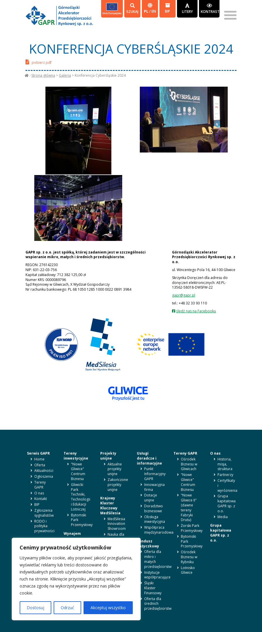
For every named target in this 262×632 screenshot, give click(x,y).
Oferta (39, 465)
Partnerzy (225, 474)
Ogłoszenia (43, 476)
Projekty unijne (108, 456)
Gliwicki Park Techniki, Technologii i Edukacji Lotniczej (80, 497)
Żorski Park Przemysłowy (192, 528)
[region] (76, 579)
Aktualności (43, 470)
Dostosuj (35, 607)
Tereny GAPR (40, 485)
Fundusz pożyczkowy (148, 544)
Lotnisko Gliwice (188, 570)
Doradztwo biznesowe (153, 508)
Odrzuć (67, 607)
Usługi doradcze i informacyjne (149, 458)
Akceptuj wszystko (108, 607)
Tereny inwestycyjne (76, 456)
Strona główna (43, 75)
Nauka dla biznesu (116, 537)
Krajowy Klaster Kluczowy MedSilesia (110, 505)
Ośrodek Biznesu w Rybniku (189, 556)
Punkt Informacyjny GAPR (155, 473)
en (154, 11)
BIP (167, 8)
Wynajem (72, 533)
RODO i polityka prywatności (44, 526)
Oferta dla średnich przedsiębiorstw (157, 603)
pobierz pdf (38, 62)
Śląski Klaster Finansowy (152, 587)
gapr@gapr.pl (183, 295)
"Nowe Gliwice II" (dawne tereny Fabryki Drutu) (189, 507)
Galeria (65, 75)
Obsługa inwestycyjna (154, 519)
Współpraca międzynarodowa (158, 530)
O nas (39, 493)
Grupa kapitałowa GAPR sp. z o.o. (226, 503)
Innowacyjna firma (154, 487)
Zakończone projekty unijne (118, 484)
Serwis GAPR (38, 453)
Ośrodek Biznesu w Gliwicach (189, 464)
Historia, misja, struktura (224, 464)
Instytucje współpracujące (157, 575)
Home (39, 459)
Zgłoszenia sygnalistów (44, 513)
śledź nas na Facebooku (196, 311)
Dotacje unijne (150, 498)
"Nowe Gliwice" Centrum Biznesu (78, 471)
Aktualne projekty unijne (115, 469)
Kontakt (40, 498)
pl (146, 11)
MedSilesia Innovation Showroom (117, 523)
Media (222, 516)
